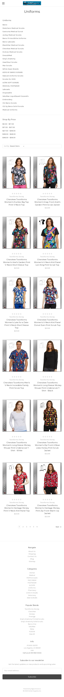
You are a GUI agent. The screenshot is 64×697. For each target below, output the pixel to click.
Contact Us (32, 556)
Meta (32, 629)
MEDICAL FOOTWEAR (11, 86)
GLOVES (32, 585)
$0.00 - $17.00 (8, 124)
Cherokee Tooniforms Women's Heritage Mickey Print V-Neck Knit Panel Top (17, 508)
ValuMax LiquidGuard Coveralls (16, 96)
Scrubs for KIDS (9, 79)
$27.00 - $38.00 (9, 131)
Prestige (32, 617)
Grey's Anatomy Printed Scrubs (32, 619)
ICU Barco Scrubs (10, 103)
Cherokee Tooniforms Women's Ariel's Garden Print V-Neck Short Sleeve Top (16, 262)
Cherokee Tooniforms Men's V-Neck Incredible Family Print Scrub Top (16, 385)
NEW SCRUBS (32, 598)
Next (58, 527)
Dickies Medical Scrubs (12, 52)
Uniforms (32, 588)
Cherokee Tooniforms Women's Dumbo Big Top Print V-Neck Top (16, 202)
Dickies (32, 614)
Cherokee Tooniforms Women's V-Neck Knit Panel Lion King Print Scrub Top (47, 262)
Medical (32, 575)
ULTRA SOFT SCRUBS (11, 82)
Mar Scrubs (7, 65)
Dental (32, 573)
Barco (5, 25)
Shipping (32, 554)
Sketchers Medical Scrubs (14, 28)
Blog (32, 559)
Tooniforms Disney (32, 609)
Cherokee (32, 612)
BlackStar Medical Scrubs (13, 45)
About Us (32, 551)
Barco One (32, 624)
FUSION (32, 632)
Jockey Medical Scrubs (12, 35)
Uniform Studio (32, 593)
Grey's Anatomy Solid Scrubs (32, 622)
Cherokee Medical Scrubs (13, 48)
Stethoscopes (32, 578)
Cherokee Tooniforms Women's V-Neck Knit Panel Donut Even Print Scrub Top (47, 322)
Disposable (7, 93)
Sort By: (6, 146)
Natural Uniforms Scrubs (13, 76)
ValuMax (32, 627)
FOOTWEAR (32, 583)
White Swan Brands (11, 69)
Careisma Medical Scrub (13, 31)
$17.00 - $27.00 (9, 127)
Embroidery (7, 99)
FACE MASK (32, 580)
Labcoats (6, 89)
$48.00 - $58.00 (9, 137)
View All (32, 634)
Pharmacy (32, 590)
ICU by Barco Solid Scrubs (13, 106)
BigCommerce (36, 689)
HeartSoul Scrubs (10, 62)
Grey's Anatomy (9, 59)
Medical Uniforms (10, 110)
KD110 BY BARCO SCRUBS (13, 72)
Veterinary (32, 595)
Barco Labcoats (9, 42)
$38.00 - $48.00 (9, 134)
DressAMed (7, 55)
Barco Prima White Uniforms (14, 38)
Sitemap (32, 561)
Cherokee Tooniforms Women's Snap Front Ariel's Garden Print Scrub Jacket (47, 202)
